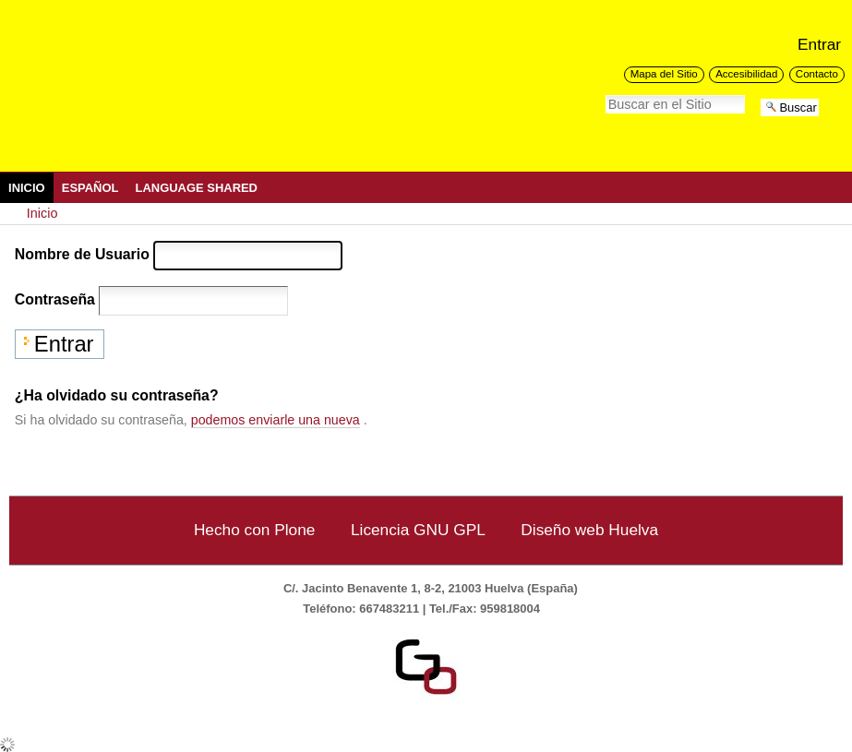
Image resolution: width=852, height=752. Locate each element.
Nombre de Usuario (82, 254)
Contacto (817, 73)
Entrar (819, 44)
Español (90, 188)
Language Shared (197, 188)
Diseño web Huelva (589, 529)
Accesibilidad (746, 73)
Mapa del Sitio (664, 73)
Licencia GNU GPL (418, 529)
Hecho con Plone (255, 529)
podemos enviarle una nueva (275, 419)
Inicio (26, 188)
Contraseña (55, 299)
